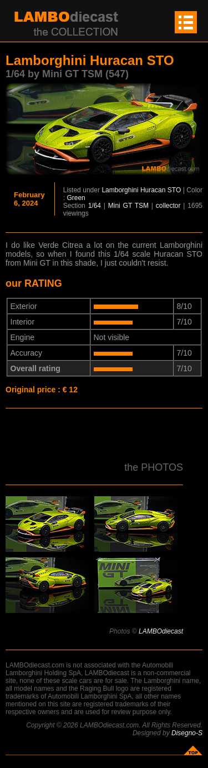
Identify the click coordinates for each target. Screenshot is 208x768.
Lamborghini (120, 190)
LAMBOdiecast (161, 631)
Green (76, 198)
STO (174, 190)
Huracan (152, 190)
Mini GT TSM (128, 206)
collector (168, 206)
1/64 (94, 206)
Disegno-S (186, 733)
